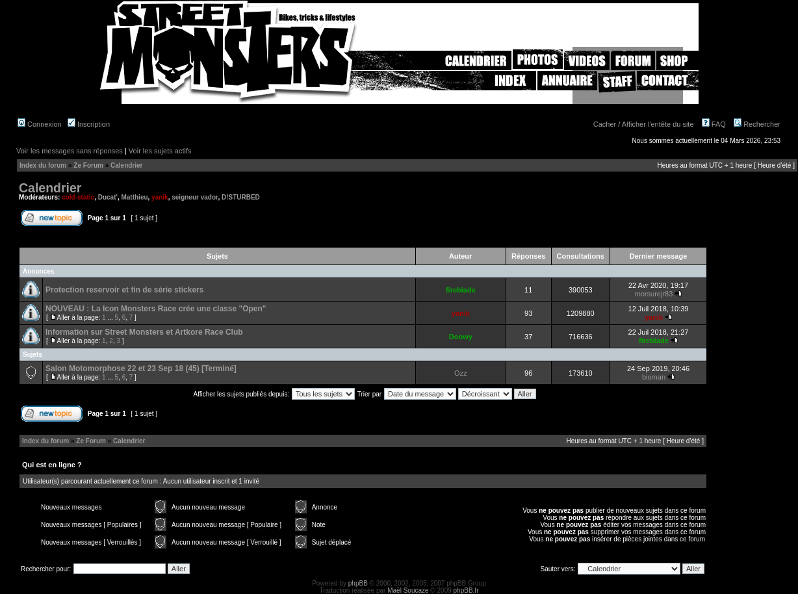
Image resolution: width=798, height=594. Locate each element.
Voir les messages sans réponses (69, 151)
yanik (159, 197)
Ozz (460, 373)
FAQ (714, 124)
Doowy (460, 337)
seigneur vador (195, 197)
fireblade (461, 290)
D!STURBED (241, 197)
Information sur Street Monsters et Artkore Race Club (144, 332)
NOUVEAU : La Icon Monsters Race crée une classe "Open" (155, 308)
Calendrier (126, 165)
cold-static (78, 197)
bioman (653, 377)
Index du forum (42, 165)
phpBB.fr (466, 590)
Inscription (89, 124)
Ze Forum (88, 165)
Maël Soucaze (407, 590)
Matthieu (134, 197)
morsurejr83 (654, 294)
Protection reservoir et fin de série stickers (124, 289)
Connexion (40, 124)
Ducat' (108, 197)
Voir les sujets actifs (160, 151)
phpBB (358, 583)
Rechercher (757, 124)
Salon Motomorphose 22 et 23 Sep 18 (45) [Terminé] (141, 368)
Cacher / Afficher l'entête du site (643, 124)
